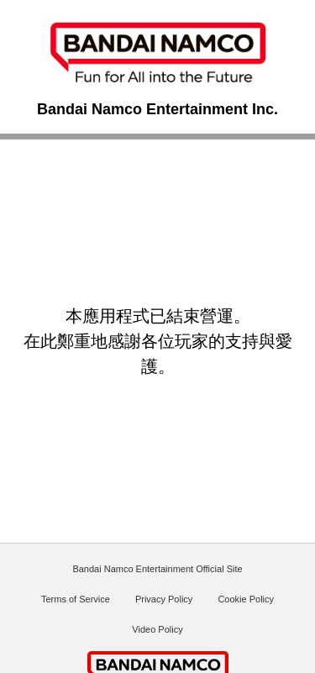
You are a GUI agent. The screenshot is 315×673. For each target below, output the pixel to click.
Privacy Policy (163, 599)
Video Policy (157, 629)
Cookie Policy (246, 599)
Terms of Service (75, 599)
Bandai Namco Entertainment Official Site (157, 569)
